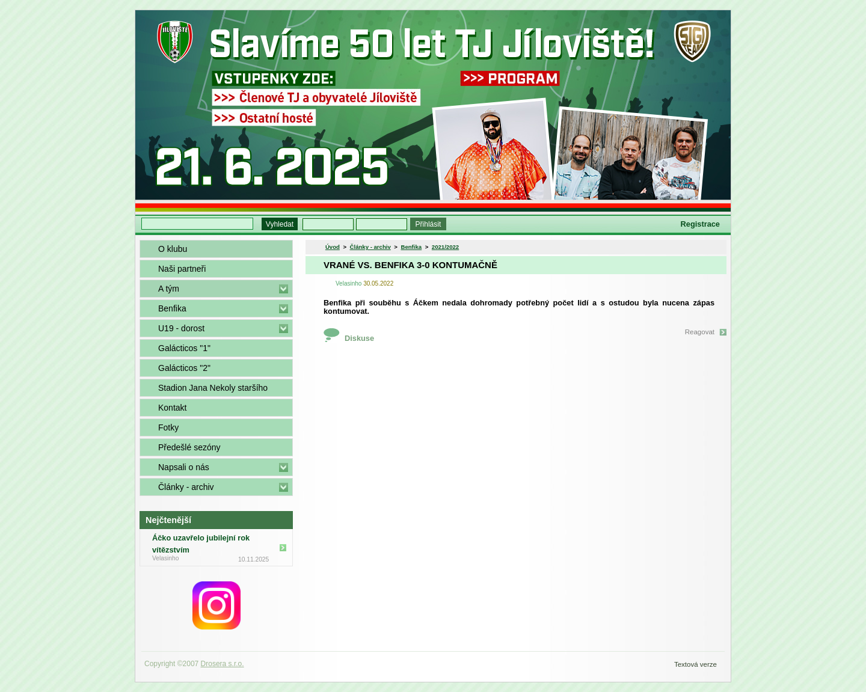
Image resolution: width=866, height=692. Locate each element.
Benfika (172, 308)
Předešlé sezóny (189, 447)
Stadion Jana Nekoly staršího (213, 388)
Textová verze (695, 664)
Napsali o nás (183, 467)
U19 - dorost (181, 328)
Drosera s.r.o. (222, 664)
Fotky (168, 427)
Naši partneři (182, 269)
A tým (168, 288)
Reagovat (699, 331)
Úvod (332, 246)
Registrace (700, 223)
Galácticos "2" (184, 368)
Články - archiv (186, 487)
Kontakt (172, 407)
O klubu (172, 249)
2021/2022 (445, 246)
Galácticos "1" (184, 348)
